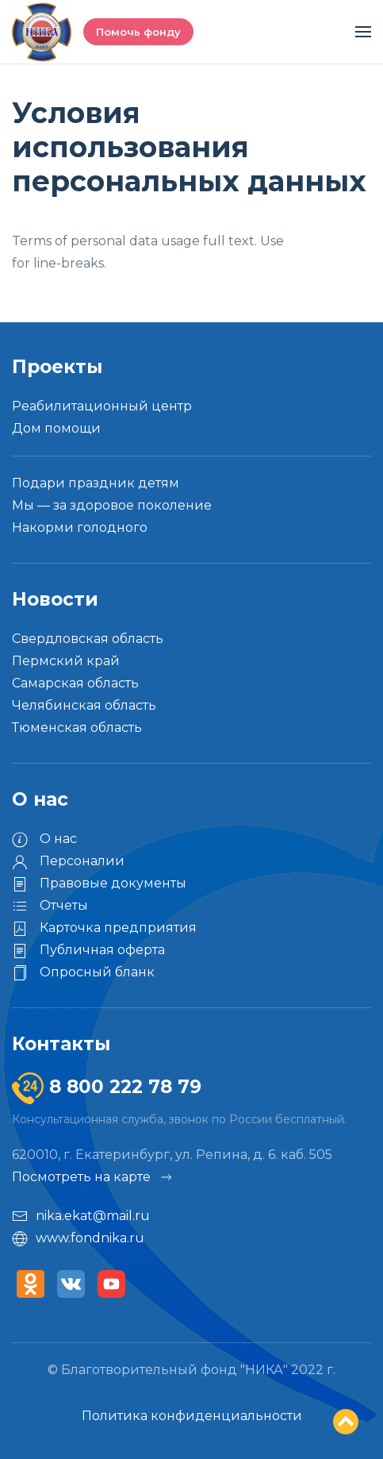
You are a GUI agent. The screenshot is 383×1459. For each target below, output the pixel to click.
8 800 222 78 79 (122, 1087)
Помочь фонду (138, 31)
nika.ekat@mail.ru (81, 1216)
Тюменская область (77, 727)
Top (345, 1421)
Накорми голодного (79, 527)
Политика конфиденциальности (192, 1415)
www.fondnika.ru (78, 1238)
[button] (363, 32)
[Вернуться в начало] (41, 32)
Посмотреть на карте (93, 1177)
